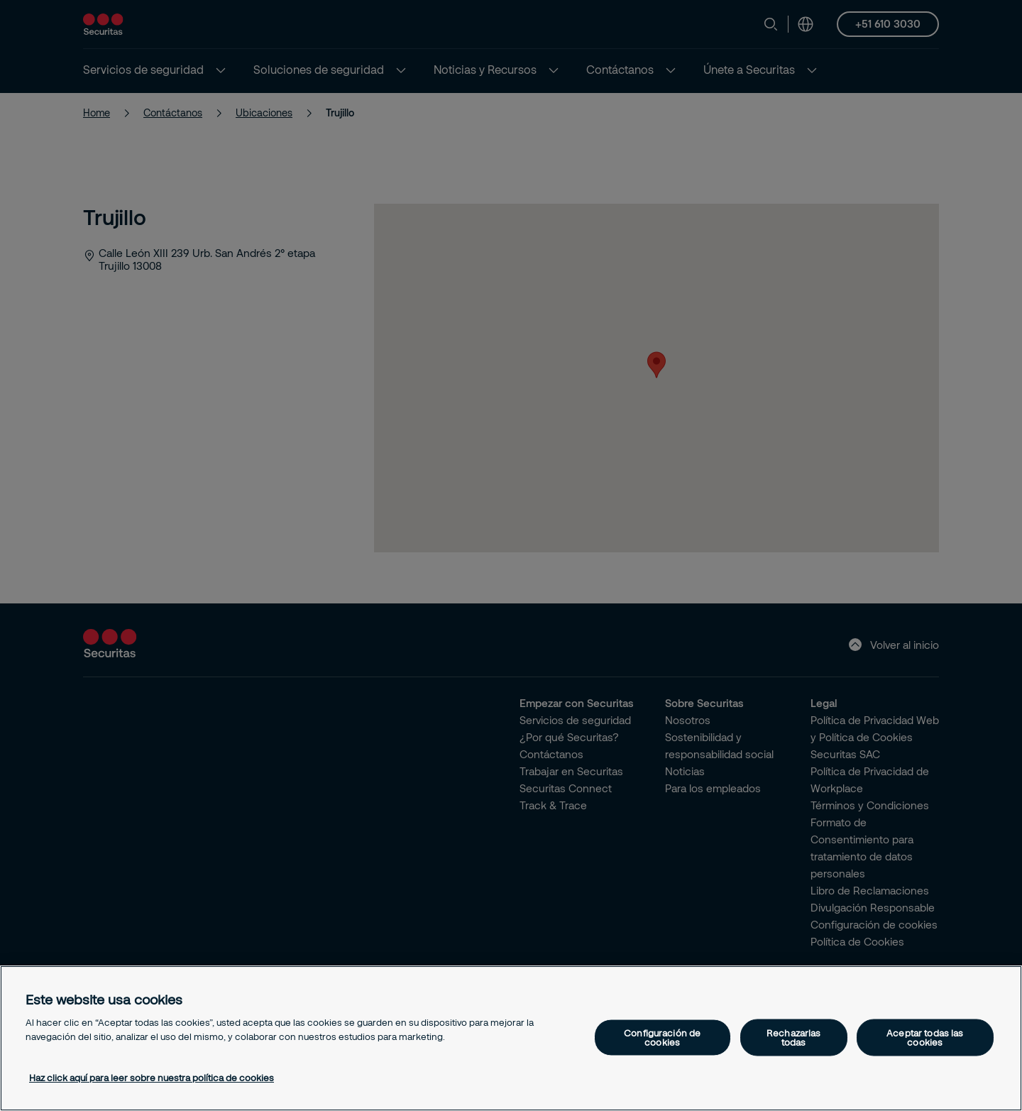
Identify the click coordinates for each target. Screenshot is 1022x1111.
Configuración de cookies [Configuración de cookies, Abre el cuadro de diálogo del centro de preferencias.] (662, 1037)
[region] (511, 1038)
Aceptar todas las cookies (924, 1037)
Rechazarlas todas (793, 1037)
